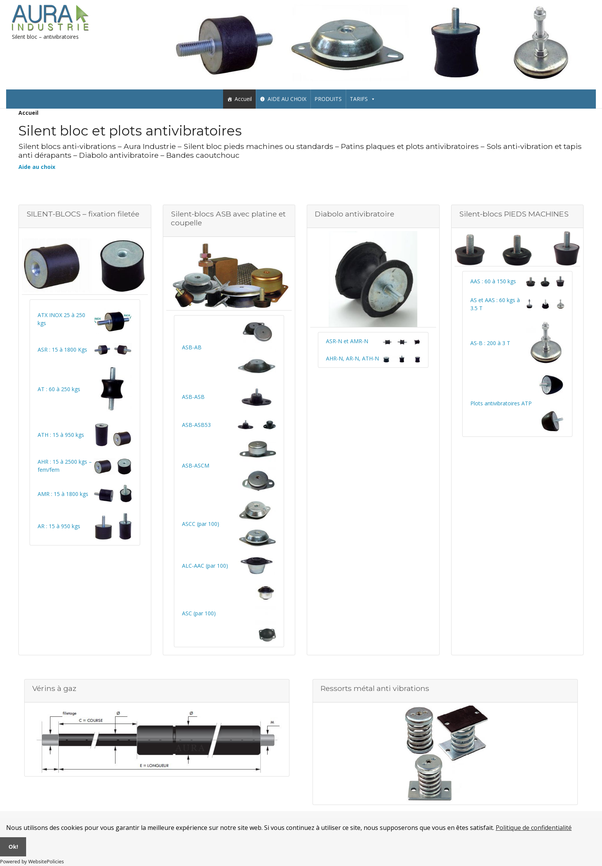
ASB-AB (192, 347)
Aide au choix (36, 166)
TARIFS (362, 98)
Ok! (13, 846)
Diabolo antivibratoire (354, 213)
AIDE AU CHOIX (287, 98)
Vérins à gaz (54, 688)
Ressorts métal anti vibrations (375, 688)
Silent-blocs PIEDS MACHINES (514, 213)
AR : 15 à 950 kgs (59, 526)
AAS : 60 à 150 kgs (493, 281)
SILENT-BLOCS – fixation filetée (82, 213)
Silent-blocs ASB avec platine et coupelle (228, 218)
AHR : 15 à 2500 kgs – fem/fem (65, 465)
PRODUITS (328, 98)
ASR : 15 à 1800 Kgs (62, 349)
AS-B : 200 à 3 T (490, 343)
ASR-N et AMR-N (347, 341)
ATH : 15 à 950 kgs (61, 434)
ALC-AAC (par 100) (205, 565)
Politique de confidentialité (534, 827)
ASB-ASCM (195, 465)
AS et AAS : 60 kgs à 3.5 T (495, 304)
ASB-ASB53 (196, 424)
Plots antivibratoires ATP (501, 403)
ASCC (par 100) (200, 523)
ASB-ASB (193, 396)
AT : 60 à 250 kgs (59, 389)
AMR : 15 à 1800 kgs (63, 493)
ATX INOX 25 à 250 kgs (61, 319)
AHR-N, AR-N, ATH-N (352, 358)
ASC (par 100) (199, 613)
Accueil (243, 98)
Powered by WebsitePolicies (32, 861)
